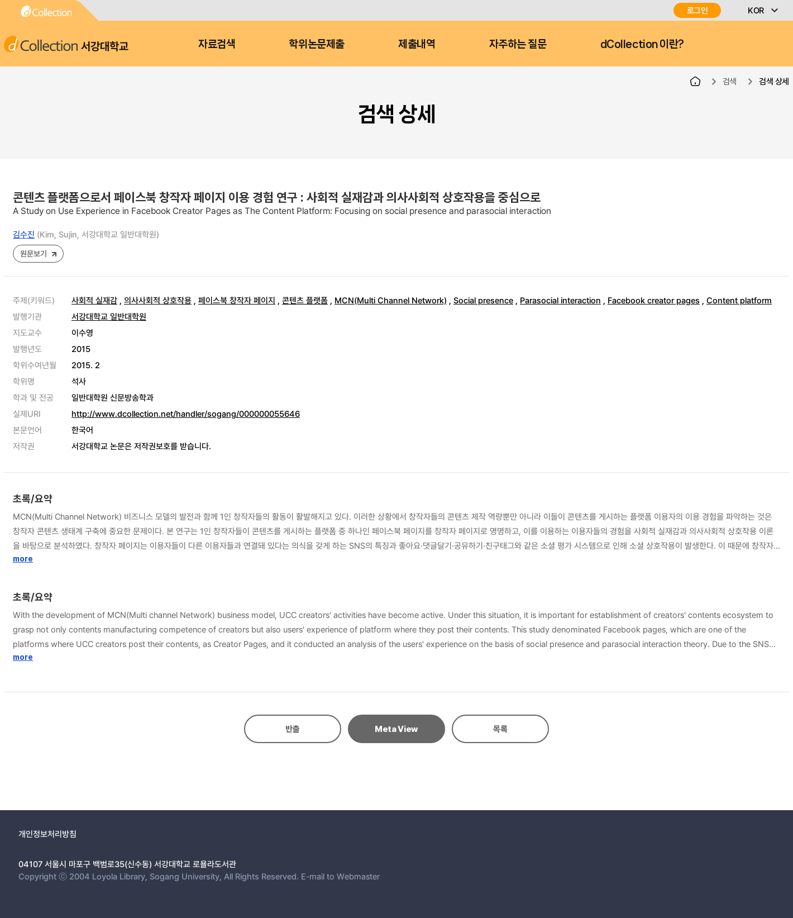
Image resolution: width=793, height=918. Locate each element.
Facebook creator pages (654, 300)
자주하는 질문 (518, 44)
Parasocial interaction (560, 300)
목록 (500, 729)
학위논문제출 (316, 44)
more (23, 558)
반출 (292, 729)
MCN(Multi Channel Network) (391, 300)
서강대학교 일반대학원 (108, 316)
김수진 (24, 234)
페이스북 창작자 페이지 (236, 300)
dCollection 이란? (642, 44)
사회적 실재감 (94, 300)
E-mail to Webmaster (340, 876)
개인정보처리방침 (47, 833)
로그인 (697, 10)
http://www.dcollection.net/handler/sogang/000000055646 (185, 413)
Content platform (739, 300)
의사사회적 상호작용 (158, 300)
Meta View (396, 729)
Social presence (483, 300)
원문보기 (33, 253)
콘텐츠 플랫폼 (305, 300)
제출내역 (416, 44)
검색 (730, 81)
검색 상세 (774, 81)
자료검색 (216, 44)
